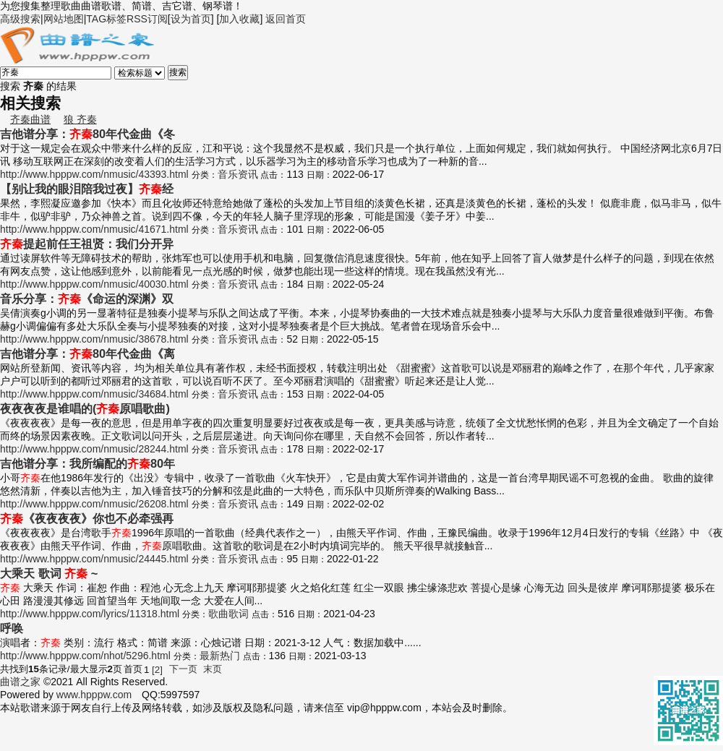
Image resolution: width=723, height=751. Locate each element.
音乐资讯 (238, 174)
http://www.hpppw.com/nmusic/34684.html (94, 394)
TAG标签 (106, 19)
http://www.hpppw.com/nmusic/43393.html (94, 174)
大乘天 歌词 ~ (49, 573)
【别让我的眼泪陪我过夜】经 (87, 188)
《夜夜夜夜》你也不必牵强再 (87, 518)
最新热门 (220, 655)
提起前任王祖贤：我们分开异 (87, 243)
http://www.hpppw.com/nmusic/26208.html (94, 504)
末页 (212, 669)
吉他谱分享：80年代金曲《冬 (87, 133)
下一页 (183, 669)
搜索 (178, 72)
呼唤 (11, 628)
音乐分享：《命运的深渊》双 (87, 298)
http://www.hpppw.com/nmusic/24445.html (94, 559)
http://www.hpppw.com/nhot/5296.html (85, 655)
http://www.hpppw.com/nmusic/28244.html (94, 449)
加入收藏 (239, 19)
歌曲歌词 (228, 613)
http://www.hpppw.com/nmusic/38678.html (94, 339)
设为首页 (191, 19)
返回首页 (285, 19)
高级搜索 (20, 19)
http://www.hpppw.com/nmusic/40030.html (94, 284)
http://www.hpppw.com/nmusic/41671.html (94, 229)
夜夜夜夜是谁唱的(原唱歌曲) (85, 408)
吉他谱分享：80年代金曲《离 (87, 353)
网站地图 (63, 19)
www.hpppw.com (94, 694)
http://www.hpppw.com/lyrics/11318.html (89, 613)
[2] (157, 669)
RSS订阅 (147, 19)
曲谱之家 (20, 681)
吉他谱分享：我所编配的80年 (87, 463)
